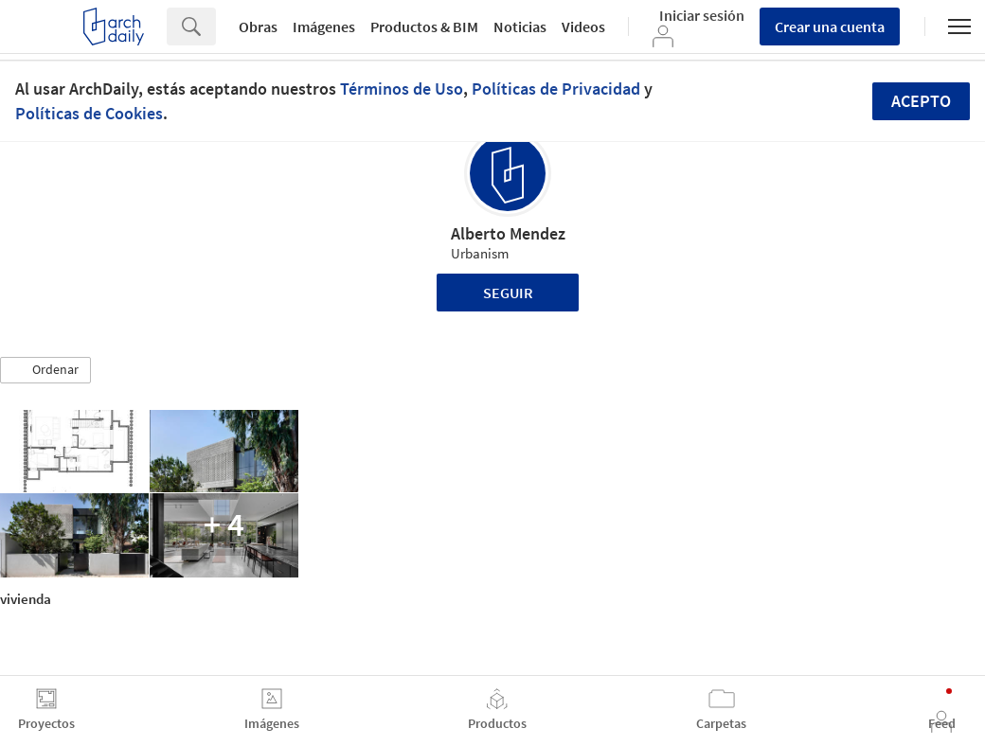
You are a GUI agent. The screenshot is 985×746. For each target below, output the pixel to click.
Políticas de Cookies (89, 113)
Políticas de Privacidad (556, 88)
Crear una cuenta (830, 26)
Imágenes (324, 26)
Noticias (519, 26)
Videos (583, 26)
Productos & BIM (424, 26)
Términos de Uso (401, 88)
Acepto (921, 101)
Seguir (508, 292)
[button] (45, 370)
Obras (258, 26)
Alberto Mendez (508, 233)
